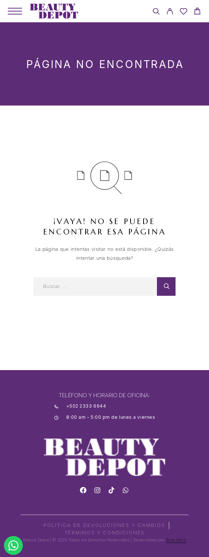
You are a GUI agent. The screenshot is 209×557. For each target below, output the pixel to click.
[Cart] (197, 12)
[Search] (156, 12)
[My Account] (170, 12)
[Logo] (54, 11)
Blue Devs (176, 540)
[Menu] (15, 11)
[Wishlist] (183, 12)
